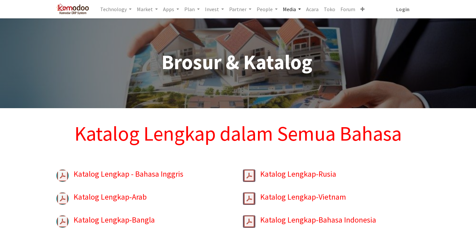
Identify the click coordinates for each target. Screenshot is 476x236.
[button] (363, 9)
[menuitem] (312, 9)
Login (402, 9)
